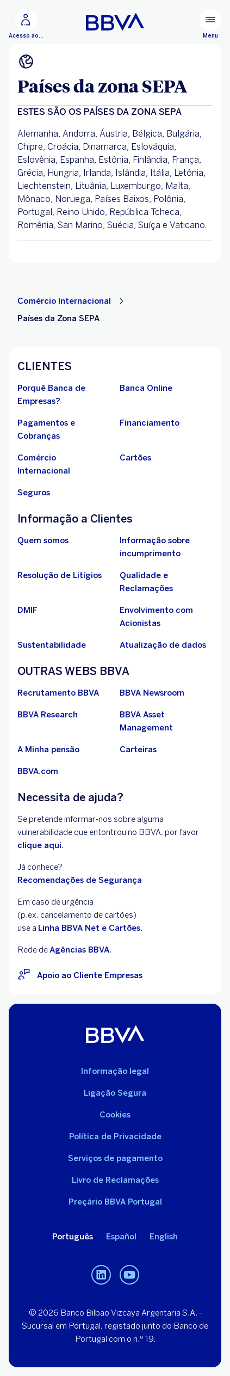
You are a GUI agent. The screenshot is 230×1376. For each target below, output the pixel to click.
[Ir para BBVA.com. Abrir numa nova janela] (37, 771)
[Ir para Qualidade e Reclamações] (166, 582)
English (164, 1237)
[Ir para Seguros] (33, 492)
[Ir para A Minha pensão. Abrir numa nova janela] (48, 749)
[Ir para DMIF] (27, 610)
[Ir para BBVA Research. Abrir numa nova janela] (47, 714)
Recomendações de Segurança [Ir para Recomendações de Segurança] (79, 880)
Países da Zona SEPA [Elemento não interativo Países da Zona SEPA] (58, 318)
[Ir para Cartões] (135, 457)
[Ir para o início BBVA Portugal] (115, 22)
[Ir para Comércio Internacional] (64, 464)
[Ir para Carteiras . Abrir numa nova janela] (138, 749)
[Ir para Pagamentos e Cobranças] (64, 429)
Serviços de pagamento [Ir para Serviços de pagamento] (115, 1158)
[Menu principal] (210, 24)
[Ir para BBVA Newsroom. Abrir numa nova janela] (152, 692)
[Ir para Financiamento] (149, 422)
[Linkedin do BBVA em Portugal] (101, 1275)
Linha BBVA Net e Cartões (89, 928)
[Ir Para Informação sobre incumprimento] (166, 547)
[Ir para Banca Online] (146, 388)
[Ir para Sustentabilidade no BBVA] (51, 645)
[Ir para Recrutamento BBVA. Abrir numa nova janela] (58, 692)
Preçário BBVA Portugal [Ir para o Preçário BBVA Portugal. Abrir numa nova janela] (115, 1202)
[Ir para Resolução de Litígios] (59, 575)
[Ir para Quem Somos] (43, 540)
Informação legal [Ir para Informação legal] (115, 1071)
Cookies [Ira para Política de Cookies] (115, 1115)
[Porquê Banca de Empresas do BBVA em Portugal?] (64, 395)
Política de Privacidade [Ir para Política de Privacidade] (115, 1136)
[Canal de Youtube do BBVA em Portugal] (129, 1275)
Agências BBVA (79, 950)
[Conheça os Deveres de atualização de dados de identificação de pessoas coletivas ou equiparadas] (163, 645)
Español (121, 1237)
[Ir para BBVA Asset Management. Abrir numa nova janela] (166, 721)
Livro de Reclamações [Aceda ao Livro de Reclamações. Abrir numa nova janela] (115, 1180)
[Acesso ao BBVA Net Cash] (26, 24)
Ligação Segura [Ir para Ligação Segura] (115, 1093)
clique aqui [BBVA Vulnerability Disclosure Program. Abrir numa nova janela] (39, 845)
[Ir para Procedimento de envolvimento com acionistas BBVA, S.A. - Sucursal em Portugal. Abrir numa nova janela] (166, 617)
